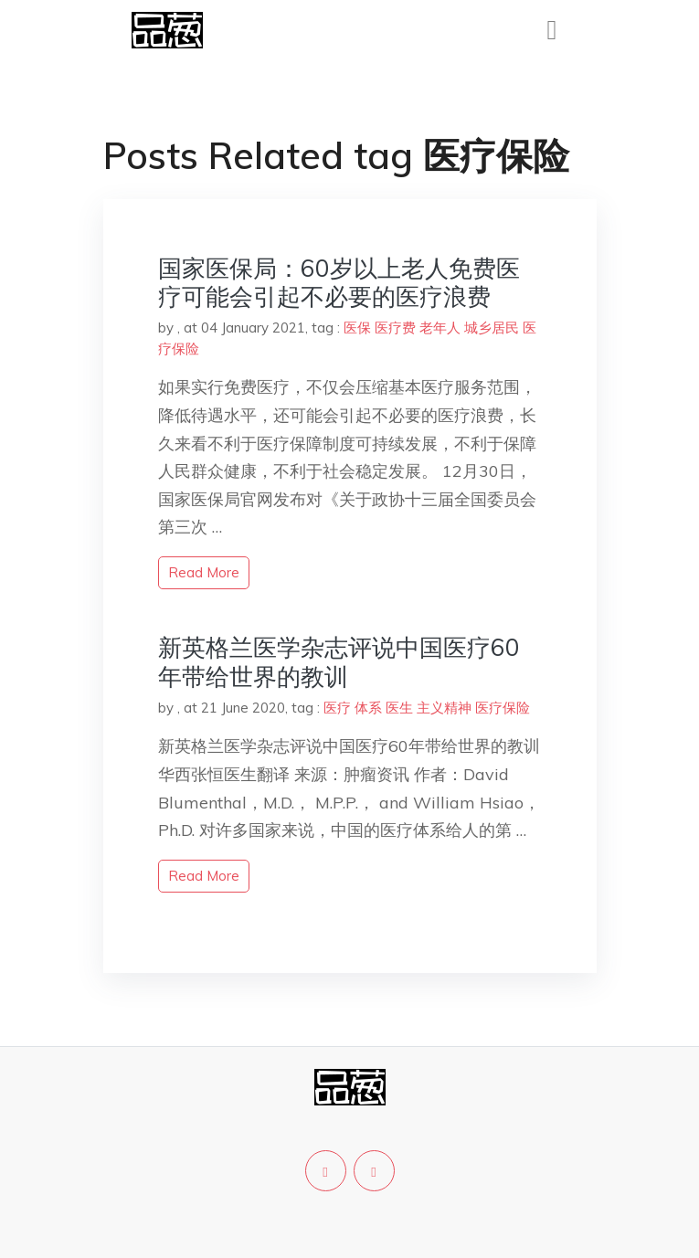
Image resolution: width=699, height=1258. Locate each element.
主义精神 (444, 707)
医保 (357, 327)
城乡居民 (491, 327)
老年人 (440, 327)
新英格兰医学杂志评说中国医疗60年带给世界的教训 (339, 661)
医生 (399, 707)
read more (203, 572)
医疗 (337, 707)
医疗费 (395, 327)
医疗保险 (502, 707)
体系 (368, 707)
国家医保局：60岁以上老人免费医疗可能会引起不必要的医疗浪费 (339, 282)
